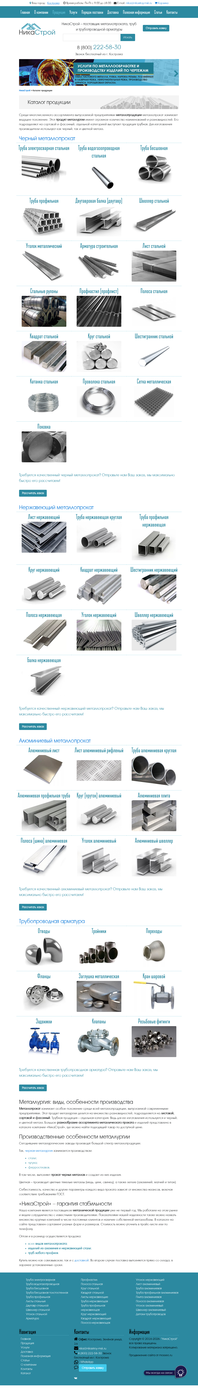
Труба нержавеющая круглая (99, 516)
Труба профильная (44, 200)
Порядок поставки (92, 12)
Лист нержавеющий (44, 516)
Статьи (158, 12)
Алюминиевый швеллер (154, 840)
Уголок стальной (36, 1314)
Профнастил (89, 1279)
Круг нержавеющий (43, 569)
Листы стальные (36, 1301)
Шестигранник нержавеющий (154, 569)
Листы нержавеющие (94, 1297)
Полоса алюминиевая (150, 1301)
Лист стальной (154, 245)
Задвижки (44, 1021)
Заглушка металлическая (99, 976)
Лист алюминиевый (148, 1284)
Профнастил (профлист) (98, 290)
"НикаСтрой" (169, 1339)
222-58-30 (99, 47)
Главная (25, 12)
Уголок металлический (44, 245)
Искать (127, 37)
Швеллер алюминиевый (151, 1309)
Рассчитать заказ (33, 493)
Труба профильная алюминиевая (157, 1292)
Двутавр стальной (37, 1305)
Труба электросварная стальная (43, 147)
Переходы (154, 930)
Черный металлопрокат (47, 138)
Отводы (44, 930)
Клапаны (99, 1021)
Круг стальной (99, 336)
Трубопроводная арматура (52, 921)
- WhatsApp (83, 1362)
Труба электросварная (40, 1279)
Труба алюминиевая (149, 1288)
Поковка (44, 426)
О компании (41, 12)
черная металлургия (39, 1150)
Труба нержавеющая (94, 1301)
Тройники (99, 930)
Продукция (58, 12)
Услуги (73, 12)
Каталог (26, 1373)
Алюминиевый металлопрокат (55, 741)
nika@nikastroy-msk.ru (139, 3)
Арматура (32, 1318)
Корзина (161, 3)
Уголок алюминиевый (99, 840)
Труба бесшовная (154, 147)
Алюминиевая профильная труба (44, 795)
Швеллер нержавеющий (154, 614)
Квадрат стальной (44, 336)
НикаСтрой (24, 90)
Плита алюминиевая (149, 1297)
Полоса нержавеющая (44, 614)
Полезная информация (136, 12)
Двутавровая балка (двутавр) (98, 200)
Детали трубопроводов (151, 1314)
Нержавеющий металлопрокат (56, 507)
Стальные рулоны (44, 290)
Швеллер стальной (154, 200)
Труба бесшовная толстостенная (47, 1292)
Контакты (172, 12)
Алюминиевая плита (154, 795)
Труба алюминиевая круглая (154, 750)
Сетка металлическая (154, 381)
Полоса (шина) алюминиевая (44, 840)
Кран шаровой (154, 976)
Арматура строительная (99, 245)
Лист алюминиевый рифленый (99, 750)
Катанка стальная (44, 381)
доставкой (82, 1260)
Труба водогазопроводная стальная (99, 151)
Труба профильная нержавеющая (154, 520)
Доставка (113, 12)
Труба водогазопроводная (42, 1284)
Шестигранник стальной (154, 336)
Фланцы (44, 976)
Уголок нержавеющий (98, 614)
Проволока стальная (99, 381)
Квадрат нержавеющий (99, 569)
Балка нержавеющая (44, 659)
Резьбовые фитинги (154, 1021)
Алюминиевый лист (43, 750)
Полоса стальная (154, 290)
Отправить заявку (156, 28)
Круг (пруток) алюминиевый (99, 795)
